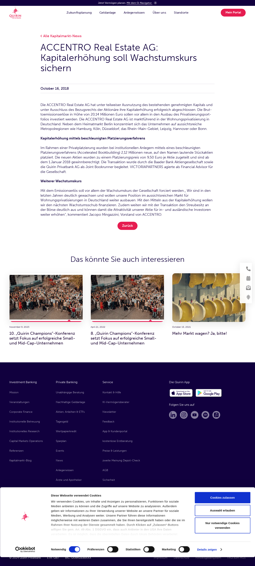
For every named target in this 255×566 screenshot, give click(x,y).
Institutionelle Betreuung (24, 421)
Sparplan (61, 440)
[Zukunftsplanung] (79, 16)
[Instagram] (184, 415)
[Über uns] (159, 16)
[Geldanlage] (108, 16)
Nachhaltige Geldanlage (70, 402)
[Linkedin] (173, 415)
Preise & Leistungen (115, 450)
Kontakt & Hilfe (112, 392)
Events (60, 450)
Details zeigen (207, 558)
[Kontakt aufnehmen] (246, 265)
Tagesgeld (62, 421)
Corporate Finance (20, 411)
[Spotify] (207, 415)
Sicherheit (109, 478)
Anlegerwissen (65, 469)
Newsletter (109, 411)
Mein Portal (233, 16)
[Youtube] (196, 415)
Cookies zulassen (222, 506)
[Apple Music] (218, 415)
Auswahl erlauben (222, 519)
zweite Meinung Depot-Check (121, 459)
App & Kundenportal (115, 430)
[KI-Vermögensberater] (246, 300)
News (59, 459)
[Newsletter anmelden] (246, 289)
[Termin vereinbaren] (246, 277)
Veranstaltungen (19, 402)
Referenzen (16, 450)
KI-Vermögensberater (116, 402)
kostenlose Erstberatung (117, 440)
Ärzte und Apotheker (69, 478)
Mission (13, 392)
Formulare (109, 488)
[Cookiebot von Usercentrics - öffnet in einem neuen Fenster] (25, 558)
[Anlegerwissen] (134, 16)
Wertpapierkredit (66, 430)
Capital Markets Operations (26, 440)
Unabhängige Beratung (70, 392)
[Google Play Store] (209, 393)
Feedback (108, 421)
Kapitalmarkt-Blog (20, 459)
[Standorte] (181, 16)
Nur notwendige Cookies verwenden (222, 534)
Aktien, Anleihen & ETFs (70, 411)
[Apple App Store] (181, 393)
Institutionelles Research (24, 430)
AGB (105, 469)
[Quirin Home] (16, 16)
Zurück (127, 226)
